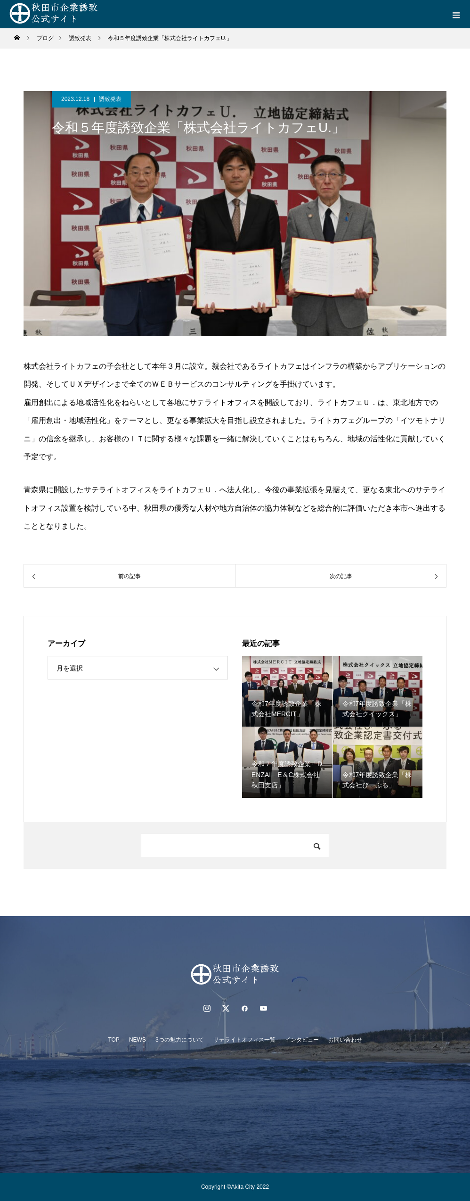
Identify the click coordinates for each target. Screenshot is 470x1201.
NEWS (137, 1039)
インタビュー (302, 1039)
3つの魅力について (179, 1039)
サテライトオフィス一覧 (244, 1039)
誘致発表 (110, 99)
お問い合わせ (345, 1039)
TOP (113, 1039)
